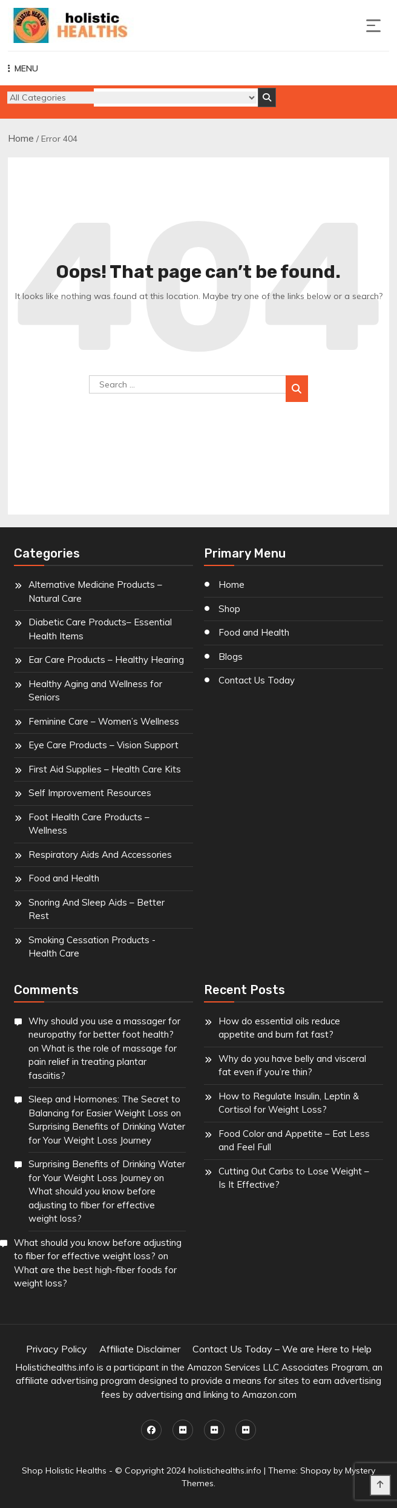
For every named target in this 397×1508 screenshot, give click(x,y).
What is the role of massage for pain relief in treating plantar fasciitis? (102, 1061)
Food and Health (63, 878)
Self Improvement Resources (89, 792)
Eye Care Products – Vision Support (103, 745)
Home (21, 138)
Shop (229, 608)
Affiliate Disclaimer (139, 1349)
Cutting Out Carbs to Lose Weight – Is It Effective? (293, 1178)
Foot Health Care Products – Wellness (88, 824)
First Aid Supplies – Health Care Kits (104, 769)
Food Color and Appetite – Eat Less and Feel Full (294, 1140)
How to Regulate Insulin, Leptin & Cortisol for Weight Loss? (288, 1103)
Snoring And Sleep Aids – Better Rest (96, 909)
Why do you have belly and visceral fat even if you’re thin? (292, 1065)
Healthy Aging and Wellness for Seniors (95, 690)
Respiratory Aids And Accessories (100, 854)
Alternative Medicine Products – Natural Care (95, 591)
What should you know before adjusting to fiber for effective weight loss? (92, 1204)
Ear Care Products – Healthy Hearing (106, 659)
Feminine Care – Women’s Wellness (103, 721)
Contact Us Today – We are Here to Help (282, 1349)
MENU (23, 68)
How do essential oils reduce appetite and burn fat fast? (279, 1028)
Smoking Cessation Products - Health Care (92, 947)
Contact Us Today (256, 680)
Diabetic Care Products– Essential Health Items (100, 629)
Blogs (230, 656)
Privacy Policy (56, 1349)
